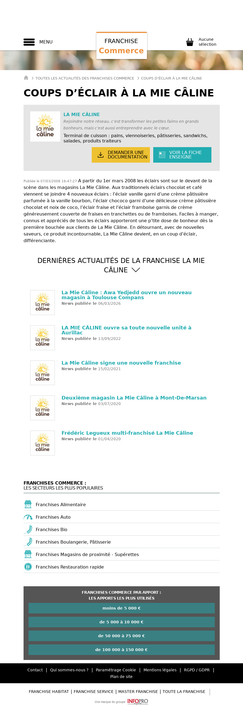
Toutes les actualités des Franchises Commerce (84, 78)
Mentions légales (160, 670)
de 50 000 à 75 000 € (121, 636)
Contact (35, 670)
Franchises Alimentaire (61, 504)
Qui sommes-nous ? (69, 670)
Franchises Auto (53, 517)
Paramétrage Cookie (116, 670)
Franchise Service (94, 691)
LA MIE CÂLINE (81, 114)
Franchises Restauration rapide (70, 567)
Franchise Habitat (49, 691)
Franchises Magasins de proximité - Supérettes (87, 554)
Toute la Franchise (184, 691)
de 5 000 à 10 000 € (121, 622)
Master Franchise (138, 691)
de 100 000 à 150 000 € (121, 649)
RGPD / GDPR (197, 670)
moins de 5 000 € (122, 608)
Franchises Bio (51, 529)
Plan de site (121, 676)
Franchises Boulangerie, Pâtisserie (73, 542)
